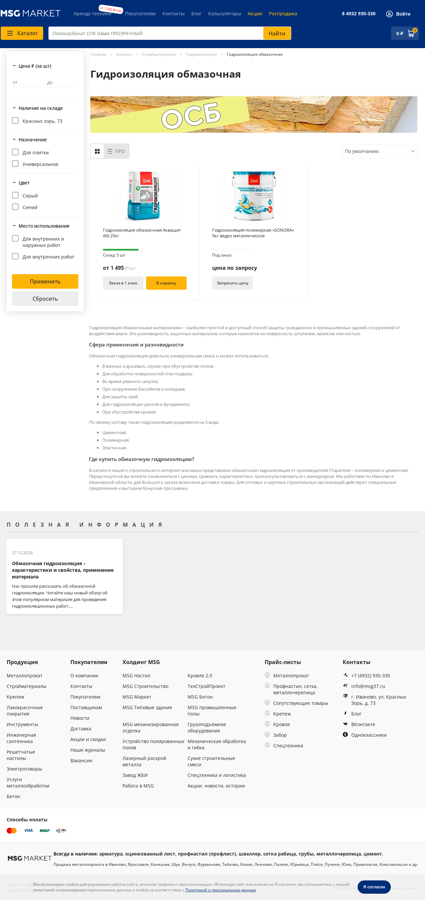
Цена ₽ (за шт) (35, 66)
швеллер (250, 854)
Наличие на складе (41, 108)
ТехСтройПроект (206, 686)
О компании (84, 675)
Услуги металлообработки (28, 782)
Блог (196, 13)
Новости (79, 718)
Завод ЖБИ (135, 775)
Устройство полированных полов (153, 744)
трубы (306, 854)
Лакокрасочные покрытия (25, 710)
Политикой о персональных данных (220, 890)
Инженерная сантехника (21, 738)
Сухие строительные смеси (211, 761)
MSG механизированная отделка (151, 727)
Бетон (13, 796)
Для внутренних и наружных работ (43, 242)
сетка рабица (279, 854)
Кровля (277, 724)
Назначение (33, 139)
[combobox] (169, 33)
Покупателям (140, 13)
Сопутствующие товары (296, 703)
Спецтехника (284, 745)
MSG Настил (136, 675)
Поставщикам (86, 707)
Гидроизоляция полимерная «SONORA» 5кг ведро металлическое (253, 233)
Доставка (80, 728)
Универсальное (40, 164)
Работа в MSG (138, 786)
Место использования (44, 226)
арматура (111, 854)
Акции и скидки (88, 739)
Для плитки (36, 152)
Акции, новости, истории (216, 786)
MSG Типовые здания (147, 707)
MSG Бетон (200, 697)
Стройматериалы (26, 686)
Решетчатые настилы (21, 755)
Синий (30, 207)
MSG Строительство (145, 686)
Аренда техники (92, 13)
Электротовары (24, 769)
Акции (255, 13)
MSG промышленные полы (212, 710)
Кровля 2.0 (200, 675)
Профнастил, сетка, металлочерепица (291, 689)
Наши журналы (87, 750)
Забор (276, 735)
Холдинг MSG (141, 662)
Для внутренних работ (48, 257)
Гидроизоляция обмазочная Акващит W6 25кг (142, 233)
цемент (373, 854)
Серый (30, 195)
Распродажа (283, 13)
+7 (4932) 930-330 (366, 675)
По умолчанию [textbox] (362, 151)
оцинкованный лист (150, 854)
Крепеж (15, 697)
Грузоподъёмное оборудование (207, 727)
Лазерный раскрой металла (144, 761)
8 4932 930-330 (359, 13)
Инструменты (22, 724)
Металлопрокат (24, 675)
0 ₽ (399, 33)
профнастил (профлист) (207, 854)
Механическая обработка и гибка (217, 744)
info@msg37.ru (364, 686)
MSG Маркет (137, 697)
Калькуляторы (224, 13)
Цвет (24, 183)
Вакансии (81, 760)
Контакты (173, 13)
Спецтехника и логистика (217, 775)
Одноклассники (365, 735)
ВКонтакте (359, 724)
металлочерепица (338, 854)
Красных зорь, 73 (42, 121)
